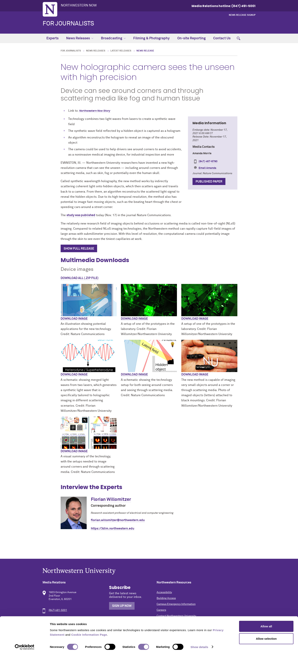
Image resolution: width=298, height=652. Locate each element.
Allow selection (266, 636)
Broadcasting (113, 38)
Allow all (266, 623)
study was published (81, 215)
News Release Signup (242, 15)
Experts (52, 38)
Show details (199, 644)
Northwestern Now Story (94, 111)
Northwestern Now (79, 5)
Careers (161, 610)
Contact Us (222, 38)
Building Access (166, 598)
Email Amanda (207, 168)
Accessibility (164, 592)
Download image (74, 318)
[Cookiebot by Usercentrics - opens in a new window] (24, 644)
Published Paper (209, 181)
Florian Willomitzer (111, 499)
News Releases (79, 38)
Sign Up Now (122, 605)
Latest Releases (120, 51)
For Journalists (68, 24)
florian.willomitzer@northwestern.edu (118, 520)
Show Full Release (79, 248)
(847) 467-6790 (208, 161)
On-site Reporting (191, 38)
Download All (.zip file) (79, 278)
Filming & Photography (151, 38)
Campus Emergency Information (176, 604)
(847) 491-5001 (58, 610)
